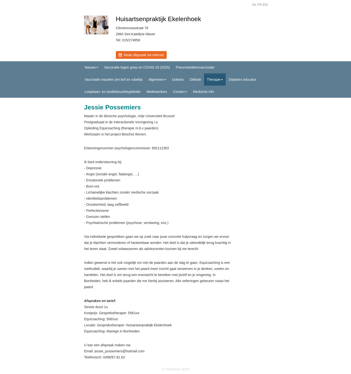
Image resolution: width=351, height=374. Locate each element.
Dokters (178, 79)
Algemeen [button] (157, 79)
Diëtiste (195, 79)
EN (265, 5)
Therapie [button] (215, 79)
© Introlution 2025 (175, 369)
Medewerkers (156, 92)
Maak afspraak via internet (141, 55)
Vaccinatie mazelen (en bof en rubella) (114, 79)
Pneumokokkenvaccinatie (195, 67)
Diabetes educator (242, 79)
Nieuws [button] (91, 67)
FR (259, 5)
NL (254, 5)
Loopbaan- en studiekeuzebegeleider (113, 92)
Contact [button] (180, 92)
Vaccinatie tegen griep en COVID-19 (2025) (137, 67)
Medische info (203, 92)
